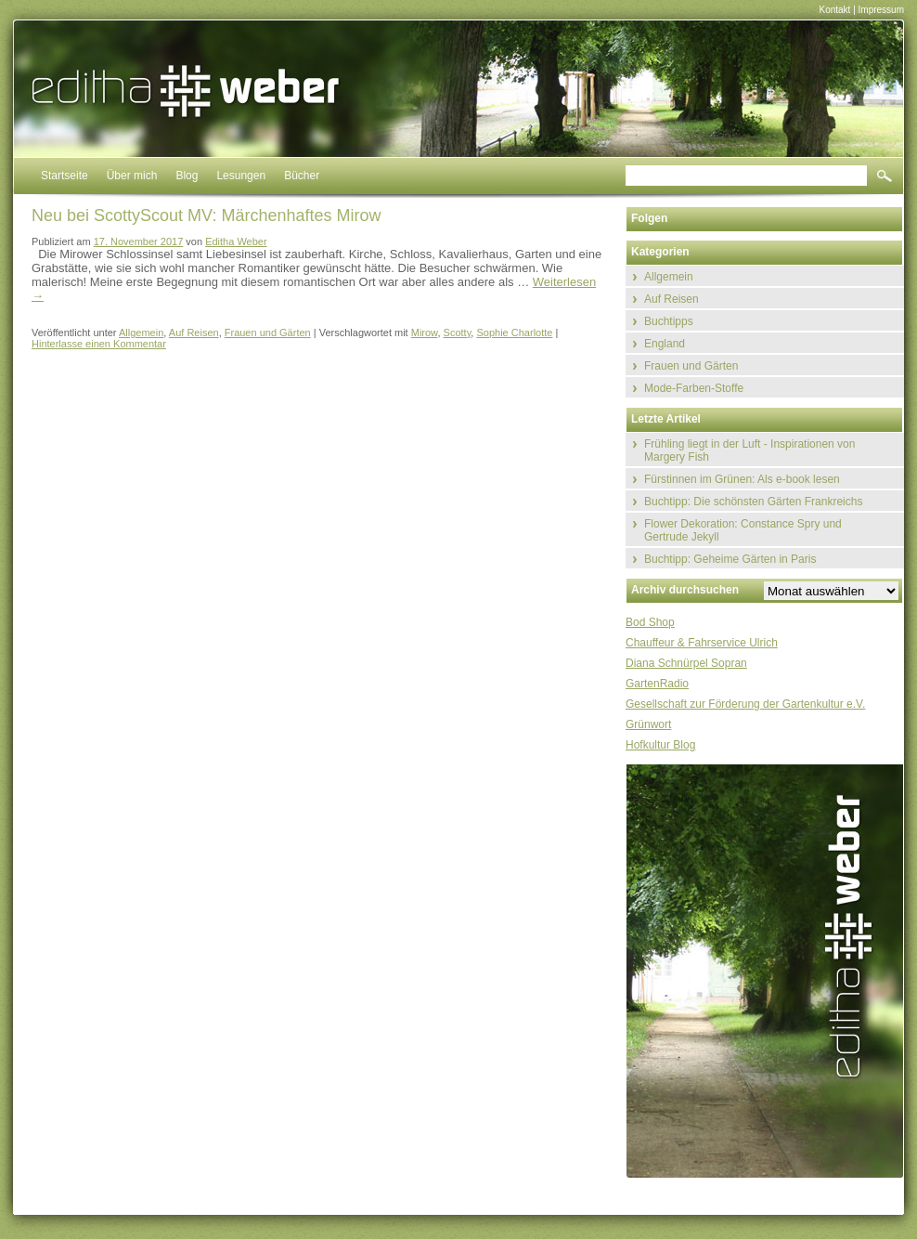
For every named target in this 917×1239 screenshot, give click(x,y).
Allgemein (141, 332)
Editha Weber (235, 241)
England (664, 343)
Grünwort (648, 724)
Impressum (881, 10)
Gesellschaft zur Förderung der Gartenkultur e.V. (745, 704)
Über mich (132, 175)
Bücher (301, 175)
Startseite (64, 175)
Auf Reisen (194, 332)
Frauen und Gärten (268, 332)
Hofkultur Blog (660, 744)
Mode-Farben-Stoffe (693, 388)
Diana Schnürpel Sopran (686, 663)
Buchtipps (668, 321)
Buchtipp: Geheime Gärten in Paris (730, 559)
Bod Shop (650, 622)
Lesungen (240, 175)
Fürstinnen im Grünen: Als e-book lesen (742, 479)
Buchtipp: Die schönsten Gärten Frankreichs (753, 501)
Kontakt (834, 10)
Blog (186, 175)
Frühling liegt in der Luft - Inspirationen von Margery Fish (749, 450)
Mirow (424, 332)
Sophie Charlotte (514, 332)
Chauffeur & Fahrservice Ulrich (702, 642)
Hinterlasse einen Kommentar (99, 343)
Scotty (457, 332)
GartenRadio (657, 683)
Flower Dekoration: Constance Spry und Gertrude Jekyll (743, 530)
